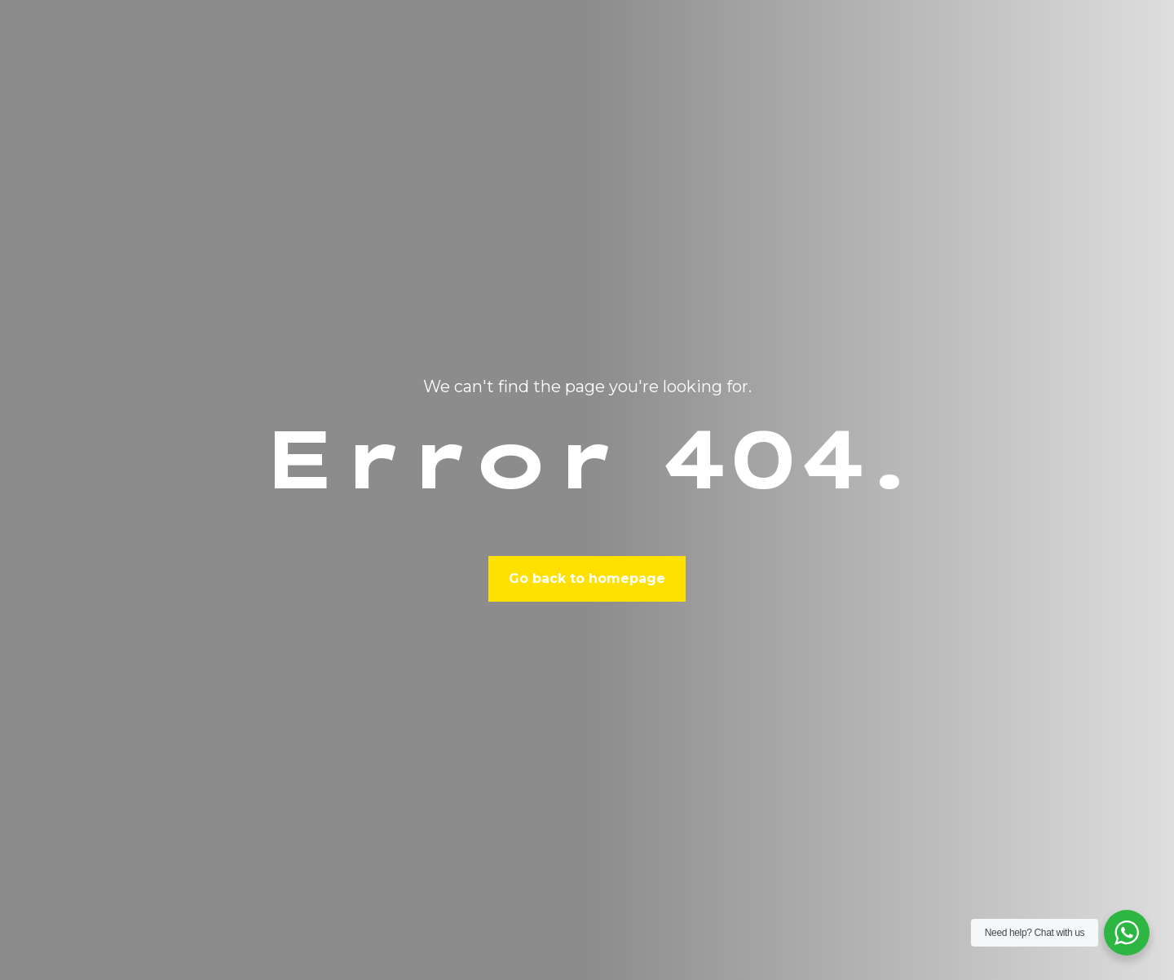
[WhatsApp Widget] (1127, 933)
